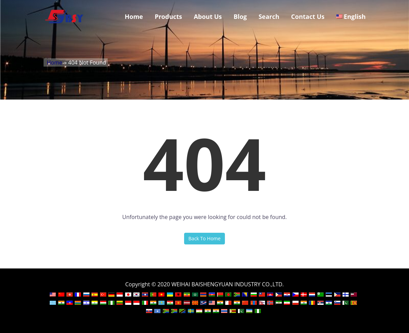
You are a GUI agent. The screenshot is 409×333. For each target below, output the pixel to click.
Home (134, 16)
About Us (208, 16)
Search (268, 16)
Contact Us (307, 16)
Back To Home (205, 238)
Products (168, 16)
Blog (240, 16)
